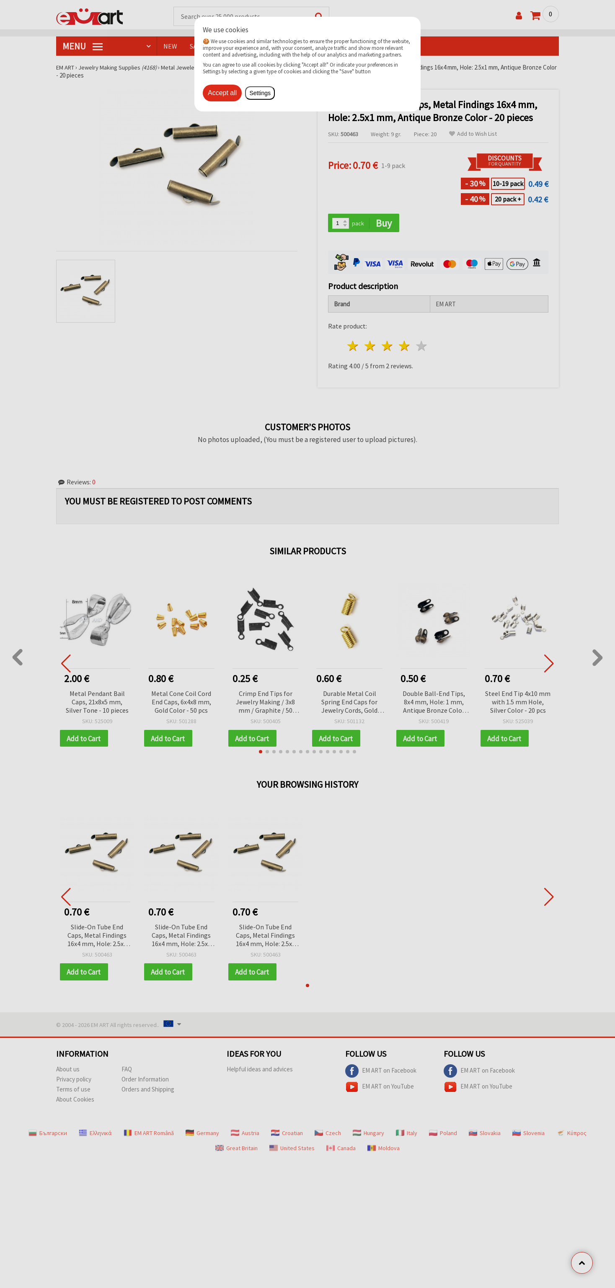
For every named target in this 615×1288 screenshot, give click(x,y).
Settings (260, 93)
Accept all (222, 92)
